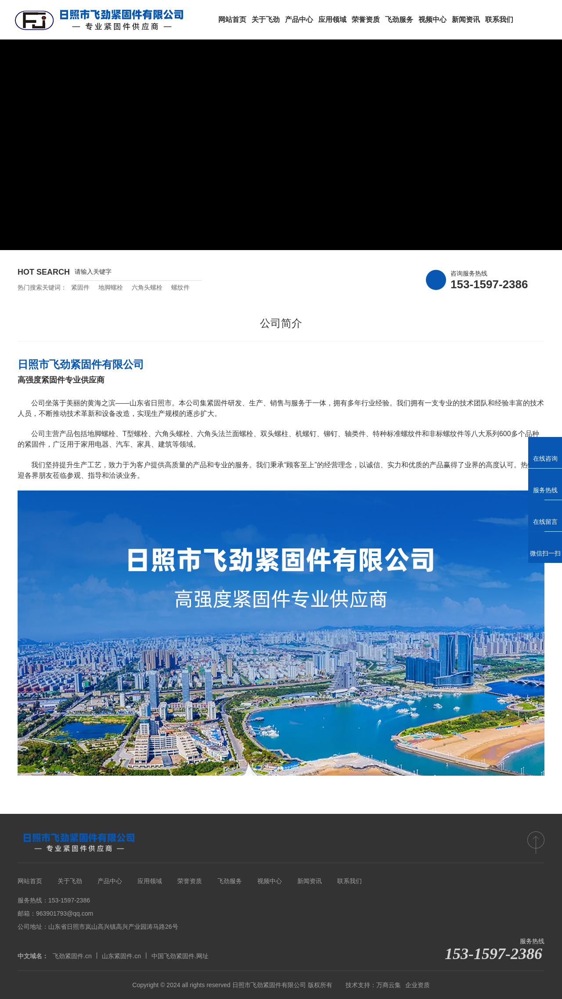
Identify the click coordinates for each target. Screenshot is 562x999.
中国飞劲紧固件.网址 (180, 956)
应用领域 (149, 880)
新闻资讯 (309, 880)
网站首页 (30, 880)
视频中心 (269, 880)
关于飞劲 (70, 880)
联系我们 (349, 880)
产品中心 (109, 880)
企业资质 (417, 984)
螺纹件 (180, 287)
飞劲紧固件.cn (72, 956)
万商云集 (388, 984)
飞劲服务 (229, 880)
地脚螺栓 (110, 287)
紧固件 (80, 287)
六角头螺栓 (147, 287)
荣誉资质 (189, 880)
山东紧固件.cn (121, 956)
